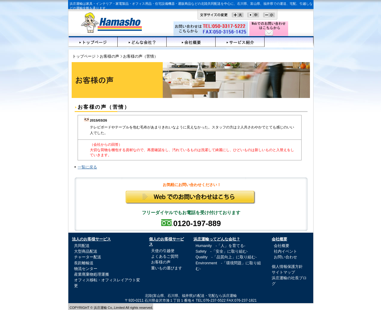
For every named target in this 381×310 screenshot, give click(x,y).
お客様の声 (289, 41)
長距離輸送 (83, 263)
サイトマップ (283, 272)
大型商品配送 (85, 251)
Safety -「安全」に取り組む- (222, 251)
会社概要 (191, 41)
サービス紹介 (240, 41)
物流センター (85, 268)
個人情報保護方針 (287, 266)
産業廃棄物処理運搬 (91, 274)
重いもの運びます (166, 268)
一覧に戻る (87, 167)
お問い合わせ (285, 257)
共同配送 (82, 245)
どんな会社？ (142, 41)
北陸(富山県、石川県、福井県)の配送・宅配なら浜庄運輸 (191, 296)
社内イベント (285, 251)
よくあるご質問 (164, 256)
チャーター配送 (87, 257)
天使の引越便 (162, 250)
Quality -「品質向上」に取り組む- (226, 257)
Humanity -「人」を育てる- (220, 245)
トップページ (93, 41)
